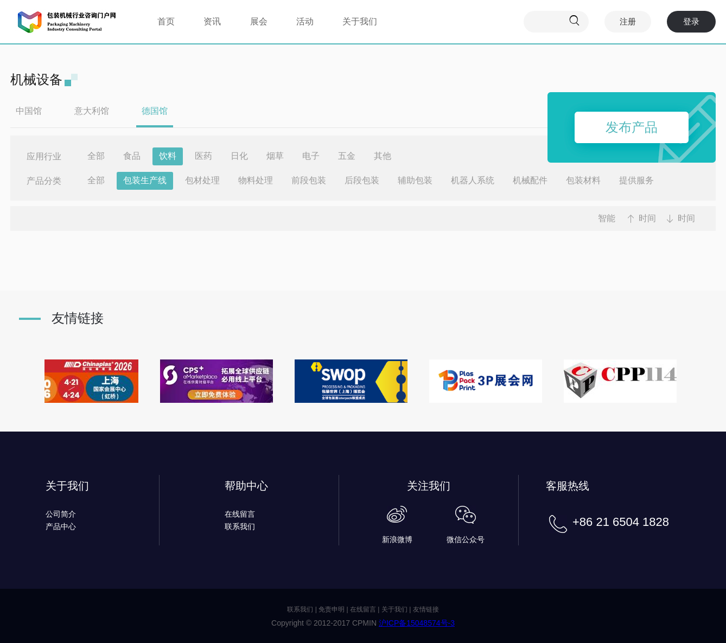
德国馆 (155, 110)
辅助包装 (415, 180)
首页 (166, 21)
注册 (628, 21)
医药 (203, 155)
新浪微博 (397, 539)
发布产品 (632, 127)
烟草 (275, 155)
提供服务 (636, 180)
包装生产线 (145, 180)
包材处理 (202, 180)
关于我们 (359, 21)
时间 (647, 218)
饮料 (167, 155)
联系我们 (240, 526)
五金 (346, 155)
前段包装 (308, 180)
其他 (382, 155)
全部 (96, 155)
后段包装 (362, 180)
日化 (239, 155)
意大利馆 (91, 110)
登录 (691, 21)
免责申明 (332, 609)
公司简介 (61, 514)
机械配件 (530, 180)
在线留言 (240, 514)
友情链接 (426, 609)
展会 (259, 21)
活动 (305, 21)
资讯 (212, 21)
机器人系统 (472, 180)
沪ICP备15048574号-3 (417, 623)
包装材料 (583, 180)
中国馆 (29, 110)
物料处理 (255, 180)
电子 (311, 155)
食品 (132, 155)
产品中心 (61, 526)
